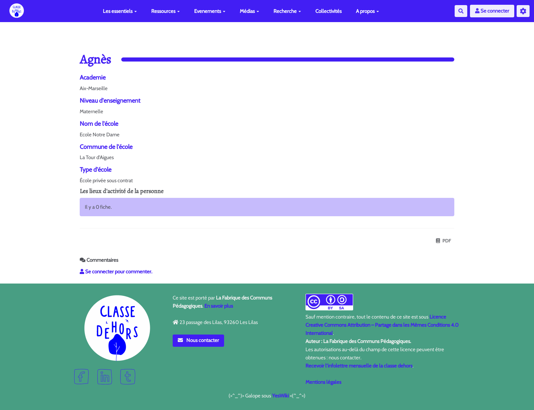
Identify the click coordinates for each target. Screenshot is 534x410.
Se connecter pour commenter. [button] (116, 272)
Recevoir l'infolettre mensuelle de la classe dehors (358, 366)
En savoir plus (218, 306)
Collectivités (328, 11)
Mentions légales (323, 382)
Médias (249, 11)
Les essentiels (120, 11)
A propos (367, 11)
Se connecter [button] (492, 11)
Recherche (287, 11)
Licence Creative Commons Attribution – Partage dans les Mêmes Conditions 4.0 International (381, 325)
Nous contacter (198, 340)
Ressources (165, 11)
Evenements (209, 11)
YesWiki (280, 396)
